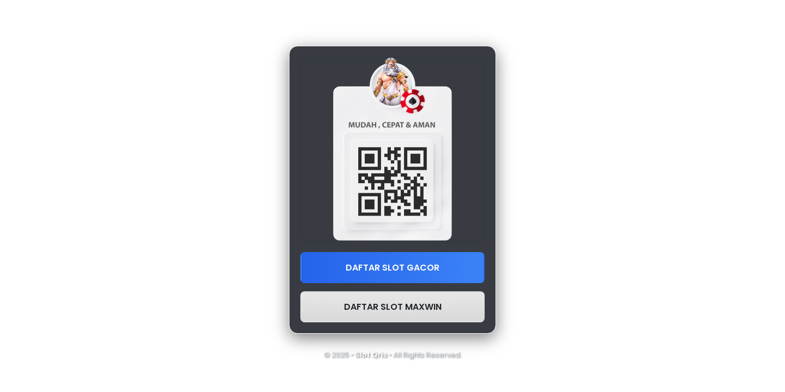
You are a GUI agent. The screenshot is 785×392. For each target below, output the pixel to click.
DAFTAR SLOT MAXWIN (393, 307)
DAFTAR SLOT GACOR (392, 267)
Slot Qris (371, 354)
